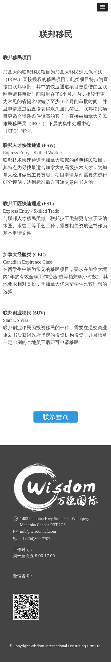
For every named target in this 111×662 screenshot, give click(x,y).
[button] (102, 7)
